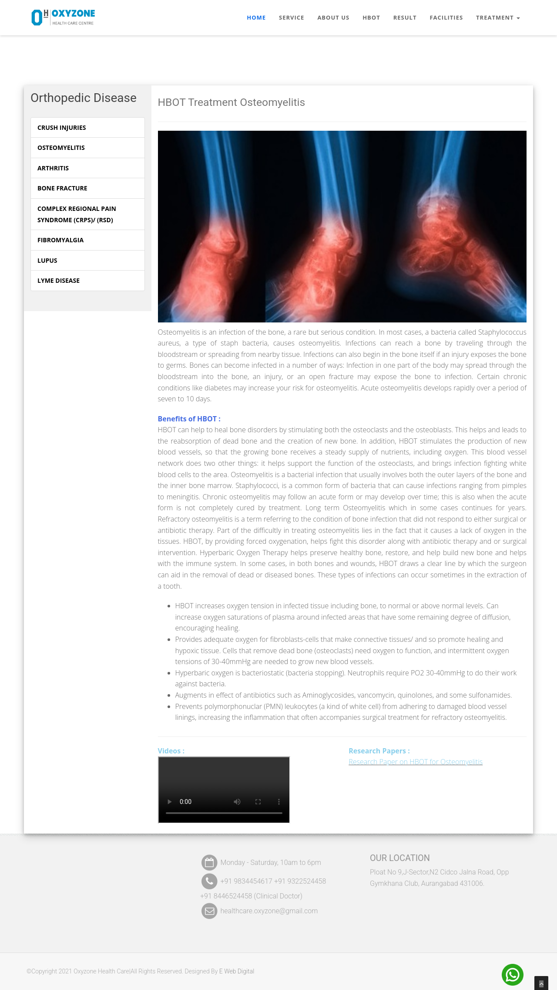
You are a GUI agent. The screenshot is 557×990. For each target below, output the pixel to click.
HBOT (371, 17)
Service (291, 17)
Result (405, 17)
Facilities (446, 17)
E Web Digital (233, 971)
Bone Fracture (62, 188)
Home (256, 17)
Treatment (498, 17)
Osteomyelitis (61, 147)
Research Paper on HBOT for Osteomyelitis (416, 761)
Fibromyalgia (60, 240)
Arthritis (53, 168)
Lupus (47, 260)
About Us (333, 17)
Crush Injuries (61, 127)
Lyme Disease (58, 280)
